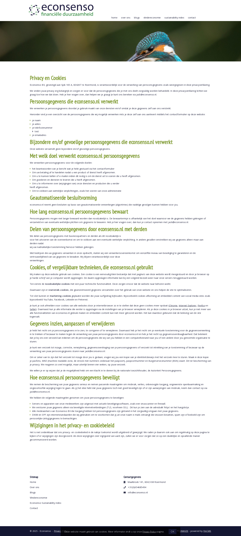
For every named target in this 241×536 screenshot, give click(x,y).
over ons (125, 17)
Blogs (33, 492)
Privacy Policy (149, 531)
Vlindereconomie (38, 497)
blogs (137, 17)
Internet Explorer (187, 305)
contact (192, 17)
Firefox (201, 305)
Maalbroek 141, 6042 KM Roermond (145, 482)
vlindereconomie (152, 17)
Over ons (34, 487)
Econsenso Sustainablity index (45, 502)
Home (114, 17)
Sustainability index (174, 17)
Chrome (173, 305)
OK (172, 531)
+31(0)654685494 (135, 487)
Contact (34, 508)
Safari (33, 309)
